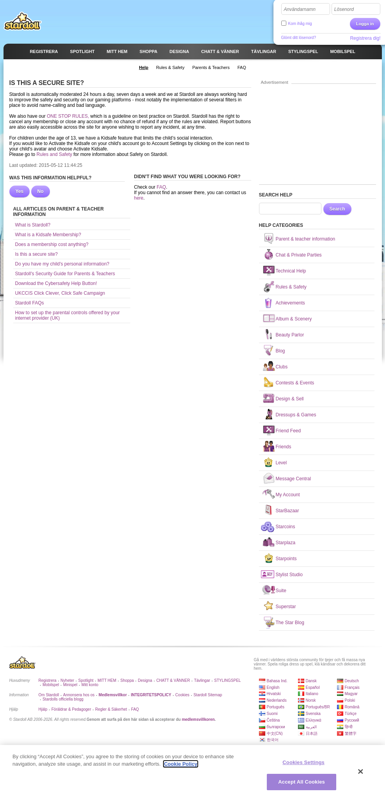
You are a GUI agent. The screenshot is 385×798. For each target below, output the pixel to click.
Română (352, 707)
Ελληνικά (313, 720)
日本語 (312, 733)
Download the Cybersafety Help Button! (56, 283)
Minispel (70, 685)
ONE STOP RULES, (68, 116)
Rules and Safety (54, 154)
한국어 (273, 740)
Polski (350, 700)
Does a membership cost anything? (52, 244)
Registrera (48, 680)
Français (352, 687)
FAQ (161, 187)
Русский (352, 720)
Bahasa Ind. (277, 681)
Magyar (351, 694)
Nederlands (277, 700)
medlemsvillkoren (198, 719)
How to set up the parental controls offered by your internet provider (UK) (67, 315)
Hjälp (43, 709)
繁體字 (351, 733)
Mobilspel (51, 685)
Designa (145, 680)
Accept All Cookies (301, 785)
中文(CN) (275, 733)
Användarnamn (300, 9)
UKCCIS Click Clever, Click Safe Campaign (60, 293)
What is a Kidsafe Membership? (48, 234)
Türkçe (351, 713)
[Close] (360, 774)
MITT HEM (107, 680)
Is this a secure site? (36, 254)
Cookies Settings (303, 765)
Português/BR (318, 707)
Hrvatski (274, 694)
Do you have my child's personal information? (62, 264)
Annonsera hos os (79, 695)
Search (337, 209)
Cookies (182, 695)
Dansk (311, 681)
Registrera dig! (365, 38)
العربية (311, 727)
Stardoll (23, 21)
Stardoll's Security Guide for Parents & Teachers (65, 273)
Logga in (365, 23)
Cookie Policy (180, 767)
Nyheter (67, 680)
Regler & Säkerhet (111, 709)
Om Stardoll (49, 695)
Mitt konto (90, 685)
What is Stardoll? (33, 225)
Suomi (272, 713)
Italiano (312, 694)
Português (276, 707)
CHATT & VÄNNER (173, 680)
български (276, 727)
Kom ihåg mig (300, 23)
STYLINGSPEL (227, 680)
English (273, 687)
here (139, 198)
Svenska (313, 713)
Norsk (311, 700)
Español (313, 687)
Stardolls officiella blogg (63, 699)
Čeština (273, 720)
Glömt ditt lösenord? (298, 37)
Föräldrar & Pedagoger (71, 709)
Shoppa (127, 680)
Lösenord (344, 9)
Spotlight (86, 680)
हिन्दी (349, 727)
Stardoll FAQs (29, 303)
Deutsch (352, 681)
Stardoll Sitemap (207, 695)
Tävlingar (202, 680)
